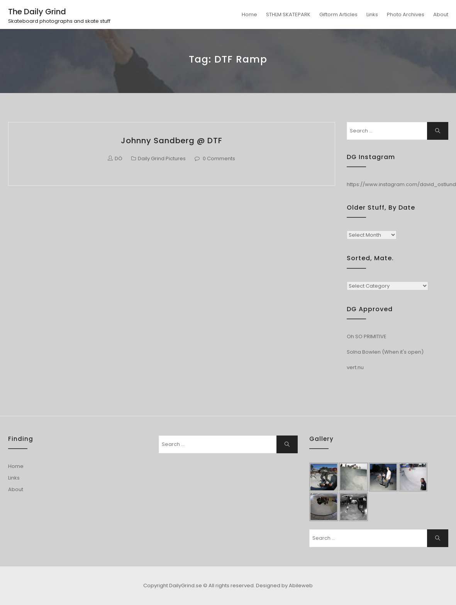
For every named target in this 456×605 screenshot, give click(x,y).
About (440, 14)
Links (372, 14)
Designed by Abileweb (284, 585)
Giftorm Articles (338, 14)
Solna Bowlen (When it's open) (385, 352)
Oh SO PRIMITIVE (366, 336)
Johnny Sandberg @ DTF (171, 140)
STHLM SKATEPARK (288, 14)
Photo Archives (405, 14)
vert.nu (355, 367)
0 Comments (219, 158)
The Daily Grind (37, 11)
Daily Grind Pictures (162, 158)
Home (249, 14)
